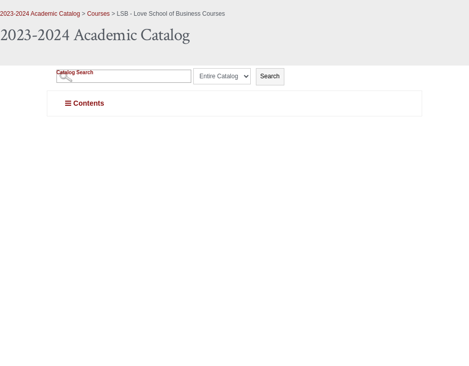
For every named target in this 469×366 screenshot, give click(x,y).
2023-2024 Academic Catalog (40, 13)
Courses (98, 13)
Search (270, 76)
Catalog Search (75, 72)
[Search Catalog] (123, 76)
